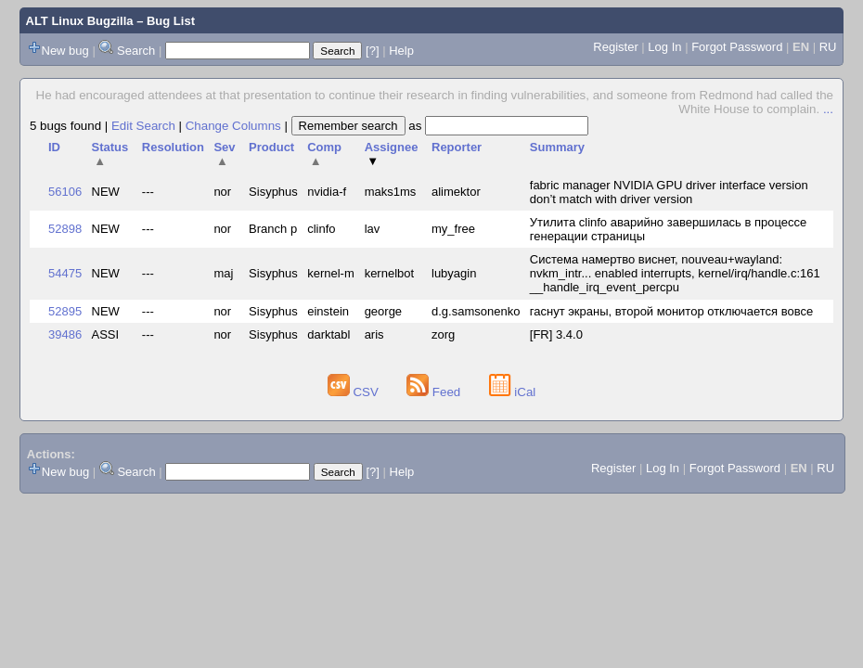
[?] (372, 51)
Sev (224, 154)
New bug (65, 51)
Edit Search (143, 126)
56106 (65, 192)
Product (271, 147)
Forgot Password (736, 47)
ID (54, 147)
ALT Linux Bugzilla (80, 21)
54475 (65, 273)
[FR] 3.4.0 (556, 334)
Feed (435, 392)
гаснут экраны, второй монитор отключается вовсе (671, 311)
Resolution (173, 147)
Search (136, 51)
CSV (355, 392)
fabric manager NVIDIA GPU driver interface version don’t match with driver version (669, 192)
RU (828, 47)
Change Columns (233, 126)
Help (401, 51)
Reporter (457, 147)
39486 (65, 334)
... (828, 109)
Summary (557, 147)
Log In (664, 47)
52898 (65, 229)
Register (615, 47)
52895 (65, 311)
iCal (512, 392)
